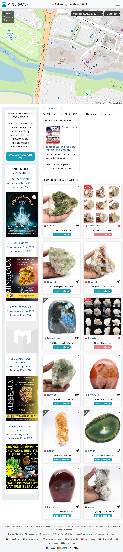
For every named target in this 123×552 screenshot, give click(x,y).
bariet (49, 450)
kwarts (90, 338)
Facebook (31, 534)
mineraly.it (71, 539)
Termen (6, 526)
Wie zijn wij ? (60, 526)
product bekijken (61, 234)
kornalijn (92, 394)
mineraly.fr (13, 539)
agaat (90, 450)
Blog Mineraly (15, 534)
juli (64, 109)
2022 (58, 109)
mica (89, 506)
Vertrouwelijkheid (44, 526)
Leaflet (94, 103)
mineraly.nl (105, 539)
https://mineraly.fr (106, 534)
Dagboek (49, 109)
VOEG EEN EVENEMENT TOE (20, 156)
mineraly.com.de (52, 539)
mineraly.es (88, 539)
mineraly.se (68, 543)
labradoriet (52, 338)
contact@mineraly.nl (83, 534)
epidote (50, 225)
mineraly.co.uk (31, 539)
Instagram (45, 534)
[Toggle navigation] (117, 4)
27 (70, 109)
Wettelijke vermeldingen (23, 526)
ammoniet (92, 225)
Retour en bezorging (77, 526)
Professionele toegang (98, 526)
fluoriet (50, 282)
